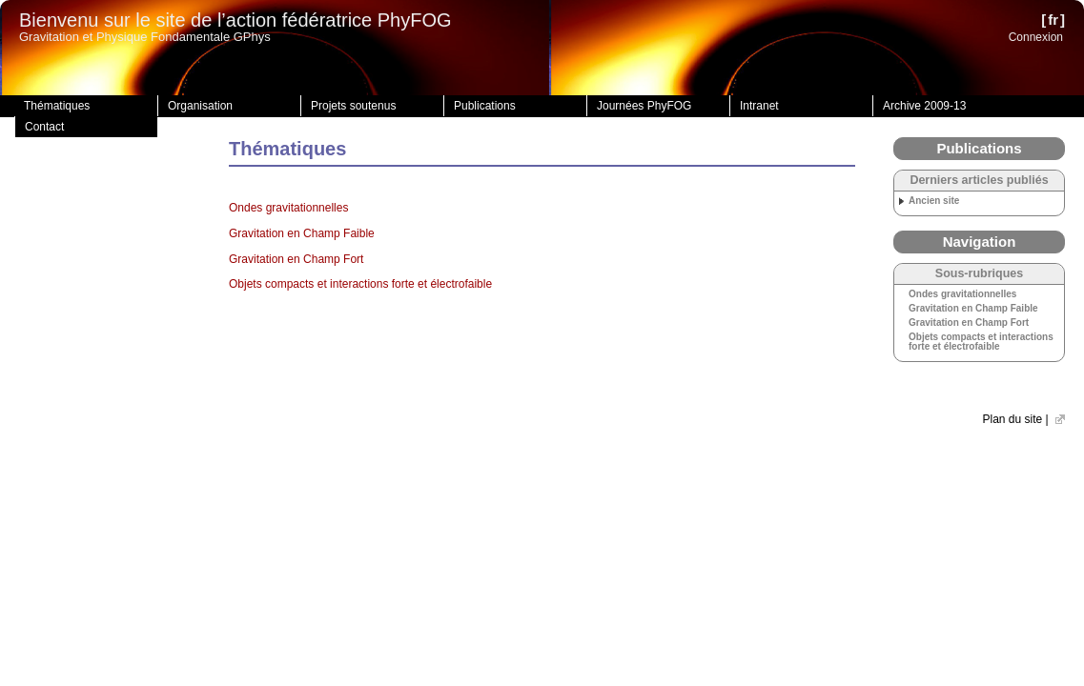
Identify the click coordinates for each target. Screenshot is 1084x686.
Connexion (1036, 37)
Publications (485, 105)
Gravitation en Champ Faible (302, 233)
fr (1053, 19)
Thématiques (57, 105)
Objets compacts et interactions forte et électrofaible (360, 284)
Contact (44, 126)
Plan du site (1012, 419)
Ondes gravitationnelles (288, 207)
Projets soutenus (353, 105)
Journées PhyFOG (644, 105)
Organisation (200, 105)
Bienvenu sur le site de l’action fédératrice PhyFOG (235, 20)
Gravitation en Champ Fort (296, 259)
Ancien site (934, 201)
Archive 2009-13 (924, 105)
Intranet (759, 105)
